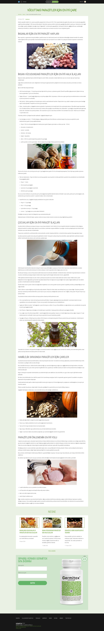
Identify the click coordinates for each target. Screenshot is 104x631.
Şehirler (45, 618)
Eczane (55, 618)
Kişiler (61, 618)
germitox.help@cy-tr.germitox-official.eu (24, 625)
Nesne (50, 618)
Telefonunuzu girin (22, 572)
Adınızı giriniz (21, 565)
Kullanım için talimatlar (27, 618)
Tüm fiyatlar (68, 618)
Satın (32, 583)
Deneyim (18, 618)
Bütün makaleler (52, 551)
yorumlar (38, 618)
